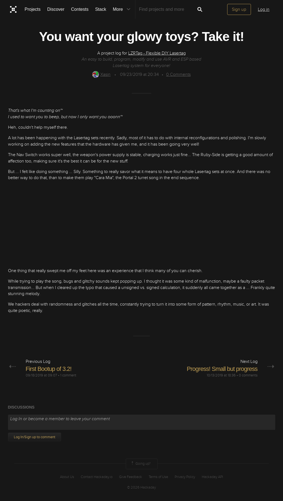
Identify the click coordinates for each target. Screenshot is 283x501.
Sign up (239, 9)
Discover (55, 9)
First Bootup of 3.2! (49, 368)
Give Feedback (130, 477)
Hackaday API (212, 477)
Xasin (101, 74)
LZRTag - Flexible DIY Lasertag (157, 53)
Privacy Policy (185, 477)
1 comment (68, 375)
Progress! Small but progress (222, 368)
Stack (100, 9)
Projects (33, 9)
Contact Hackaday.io (96, 477)
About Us (67, 477)
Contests (79, 9)
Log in (263, 9)
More (123, 9)
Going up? (140, 464)
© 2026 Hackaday (141, 487)
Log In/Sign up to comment (34, 437)
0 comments (248, 375)
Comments (178, 74)
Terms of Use (158, 477)
